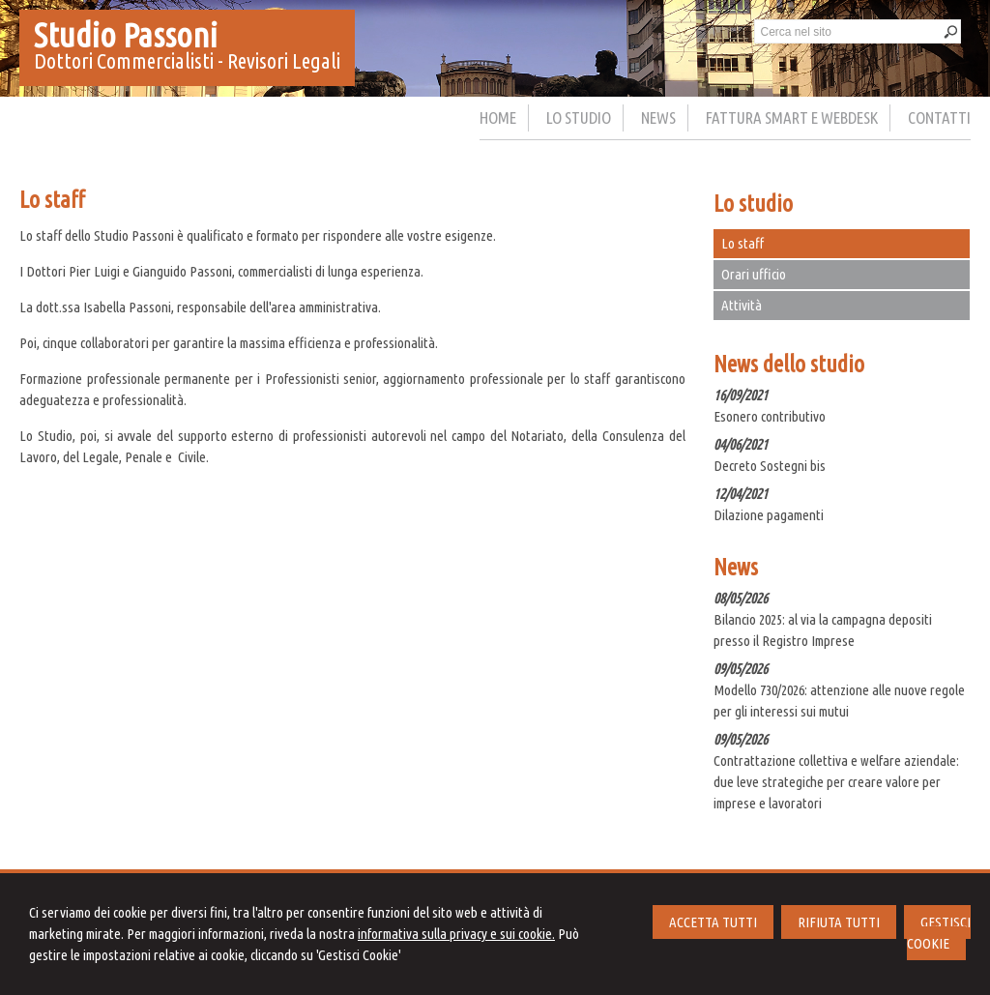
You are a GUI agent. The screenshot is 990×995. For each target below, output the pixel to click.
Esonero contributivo (769, 416)
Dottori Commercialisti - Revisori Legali (187, 60)
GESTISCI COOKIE (939, 932)
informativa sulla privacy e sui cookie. (456, 933)
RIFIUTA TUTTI (839, 922)
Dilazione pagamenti (768, 515)
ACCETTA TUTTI (713, 922)
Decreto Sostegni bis (769, 465)
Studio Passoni (126, 34)
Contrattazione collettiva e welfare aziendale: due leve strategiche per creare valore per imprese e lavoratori (836, 781)
